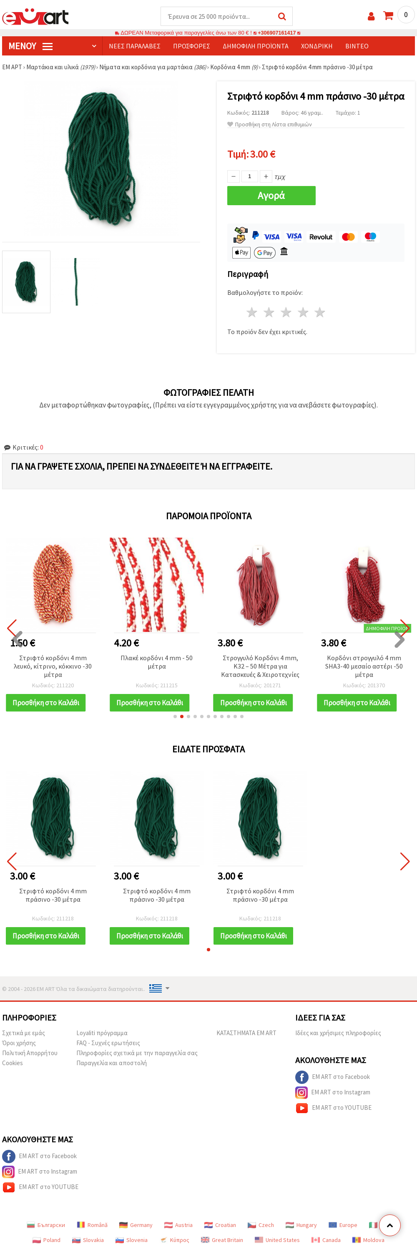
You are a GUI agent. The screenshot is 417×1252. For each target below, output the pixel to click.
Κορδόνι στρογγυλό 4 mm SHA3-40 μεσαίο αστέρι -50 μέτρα (364, 666)
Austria (178, 1225)
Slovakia (88, 1240)
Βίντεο (357, 46)
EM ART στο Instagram (332, 1093)
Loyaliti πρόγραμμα (102, 1033)
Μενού (30, 46)
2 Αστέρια (269, 312)
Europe (343, 1225)
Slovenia (132, 1240)
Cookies (12, 1063)
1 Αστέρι (252, 312)
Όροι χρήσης (19, 1043)
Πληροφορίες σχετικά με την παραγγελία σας (137, 1053)
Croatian (220, 1225)
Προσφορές (191, 46)
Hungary (301, 1225)
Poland (46, 1240)
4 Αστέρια (303, 312)
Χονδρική (317, 46)
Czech (261, 1225)
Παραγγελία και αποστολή (111, 1063)
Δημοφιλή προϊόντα (256, 46)
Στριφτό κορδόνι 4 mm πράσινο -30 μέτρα (53, 895)
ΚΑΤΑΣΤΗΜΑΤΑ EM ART (246, 1033)
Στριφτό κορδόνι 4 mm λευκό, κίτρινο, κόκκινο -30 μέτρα (53, 666)
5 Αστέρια (320, 312)
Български (46, 1225)
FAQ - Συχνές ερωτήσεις (108, 1043)
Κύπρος (174, 1240)
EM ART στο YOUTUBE (333, 1108)
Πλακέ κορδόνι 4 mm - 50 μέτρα (157, 662)
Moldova (368, 1240)
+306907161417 (277, 33)
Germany (136, 1225)
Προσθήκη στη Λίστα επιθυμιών (269, 125)
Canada (326, 1240)
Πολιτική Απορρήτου (30, 1053)
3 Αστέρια (286, 312)
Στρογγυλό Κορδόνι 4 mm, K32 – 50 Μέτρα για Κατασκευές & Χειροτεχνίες (260, 666)
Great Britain (222, 1240)
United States (277, 1240)
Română (92, 1225)
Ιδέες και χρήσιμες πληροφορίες (338, 1033)
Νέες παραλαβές (135, 46)
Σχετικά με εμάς (23, 1033)
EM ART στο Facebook (332, 1077)
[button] (175, 717)
